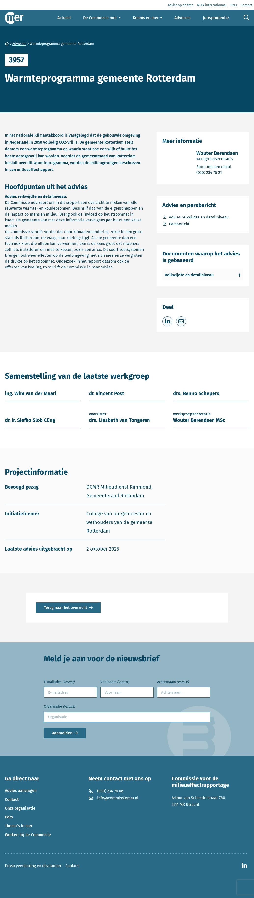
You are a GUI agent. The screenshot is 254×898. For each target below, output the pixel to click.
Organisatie (59, 707)
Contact (12, 799)
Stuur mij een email (217, 166)
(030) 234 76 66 (105, 791)
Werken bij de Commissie (28, 834)
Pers (9, 817)
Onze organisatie (20, 808)
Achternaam (173, 682)
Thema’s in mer (18, 826)
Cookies (72, 865)
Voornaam (114, 682)
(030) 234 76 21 (217, 172)
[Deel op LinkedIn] (167, 321)
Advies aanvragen (21, 790)
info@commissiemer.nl (113, 798)
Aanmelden (62, 733)
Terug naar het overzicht (65, 607)
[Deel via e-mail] (181, 321)
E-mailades (59, 682)
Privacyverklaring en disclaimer (33, 865)
